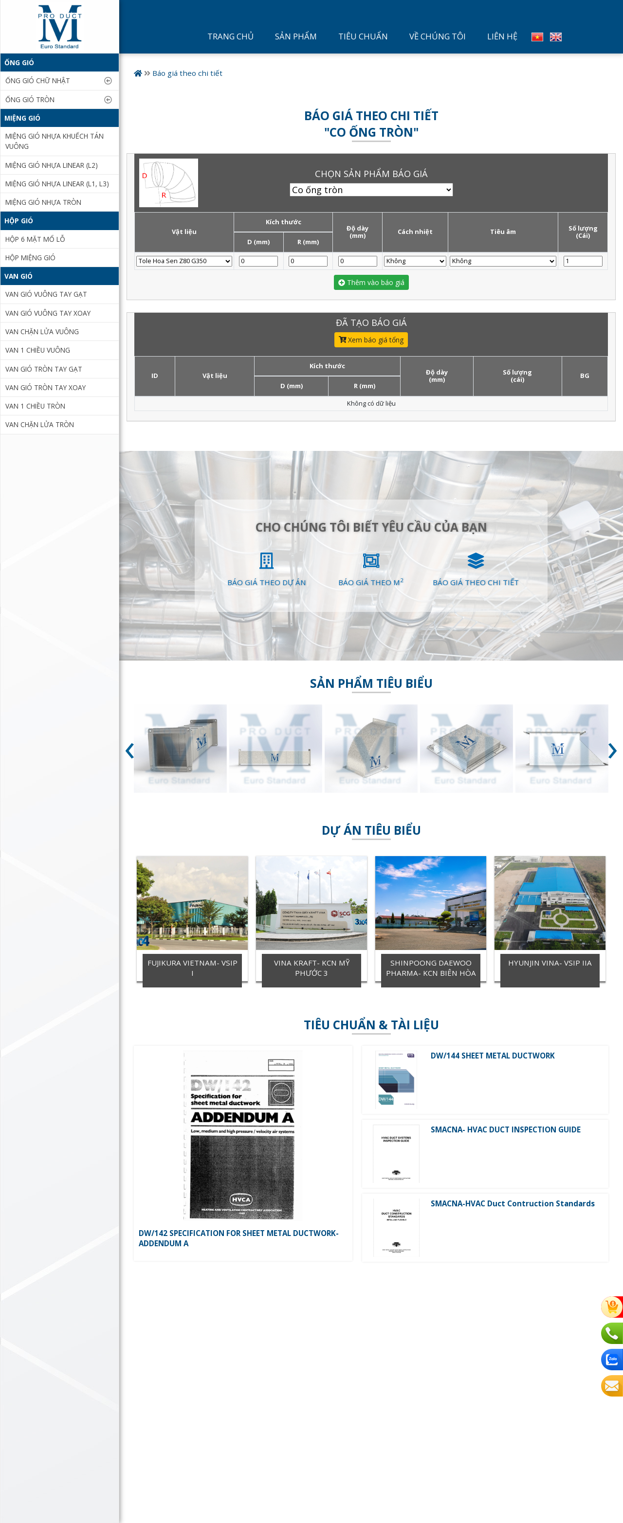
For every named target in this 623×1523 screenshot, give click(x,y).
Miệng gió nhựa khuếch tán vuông (54, 141)
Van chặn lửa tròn (39, 424)
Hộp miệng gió (30, 257)
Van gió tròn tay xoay (45, 387)
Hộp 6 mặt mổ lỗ (35, 239)
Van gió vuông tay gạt (46, 294)
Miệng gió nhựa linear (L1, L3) (57, 183)
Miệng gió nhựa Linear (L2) (51, 165)
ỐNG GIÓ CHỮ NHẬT (37, 80)
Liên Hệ (502, 36)
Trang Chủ (230, 36)
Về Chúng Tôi (437, 36)
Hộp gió (18, 220)
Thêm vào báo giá (371, 282)
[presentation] (129, 752)
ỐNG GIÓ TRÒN (30, 99)
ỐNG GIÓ (19, 62)
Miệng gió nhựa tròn (43, 202)
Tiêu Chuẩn (363, 36)
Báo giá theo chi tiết (187, 73)
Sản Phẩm (296, 36)
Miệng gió (22, 118)
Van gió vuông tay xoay (48, 313)
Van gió (18, 276)
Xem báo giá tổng (371, 339)
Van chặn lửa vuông (42, 331)
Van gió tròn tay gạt (43, 369)
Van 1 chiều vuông (37, 350)
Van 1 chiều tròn (35, 406)
